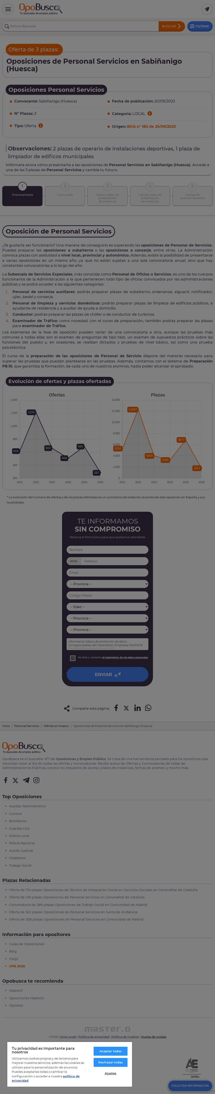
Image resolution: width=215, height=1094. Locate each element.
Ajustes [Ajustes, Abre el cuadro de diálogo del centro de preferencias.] (111, 1073)
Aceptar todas (111, 1051)
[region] (69, 1064)
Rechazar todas (110, 1062)
